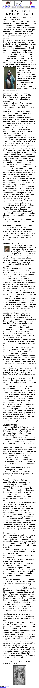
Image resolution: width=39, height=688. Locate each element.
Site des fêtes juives (14, 7)
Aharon (21, 4)
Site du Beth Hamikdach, (33, 7)
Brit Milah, (6, 7)
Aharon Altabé (6, 686)
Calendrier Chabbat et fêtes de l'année (23, 7)
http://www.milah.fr (19, 5)
